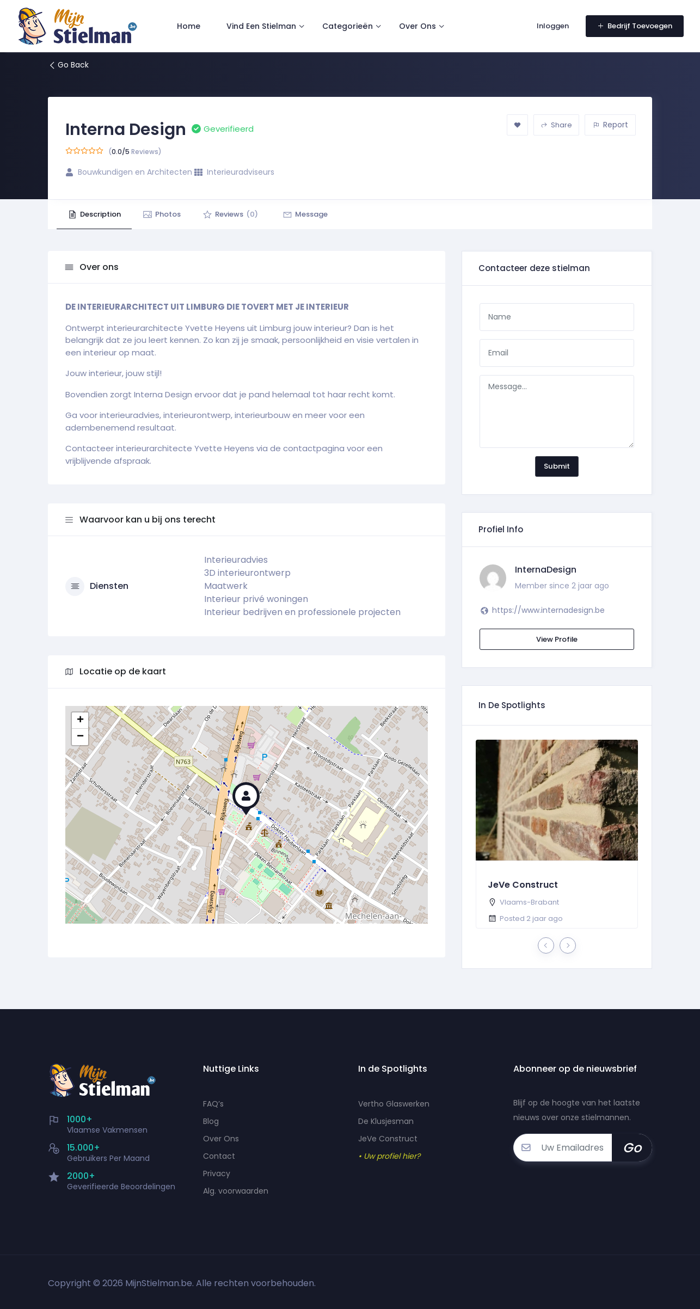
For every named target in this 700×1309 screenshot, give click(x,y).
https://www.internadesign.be (548, 610)
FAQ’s (213, 1103)
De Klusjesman (386, 1121)
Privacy (216, 1173)
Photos (162, 214)
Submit (557, 466)
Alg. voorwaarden (235, 1190)
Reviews (230, 214)
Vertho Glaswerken (393, 1103)
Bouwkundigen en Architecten (135, 172)
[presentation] (546, 945)
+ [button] (80, 720)
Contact (219, 1156)
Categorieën (347, 26)
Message (305, 214)
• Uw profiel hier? (389, 1156)
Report (610, 124)
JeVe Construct (523, 884)
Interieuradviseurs (240, 172)
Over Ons (417, 26)
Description (94, 214)
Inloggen (553, 26)
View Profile (557, 639)
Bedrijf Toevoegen (634, 26)
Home (188, 26)
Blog (211, 1121)
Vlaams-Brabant (529, 902)
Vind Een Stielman (261, 26)
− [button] (80, 737)
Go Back (68, 64)
